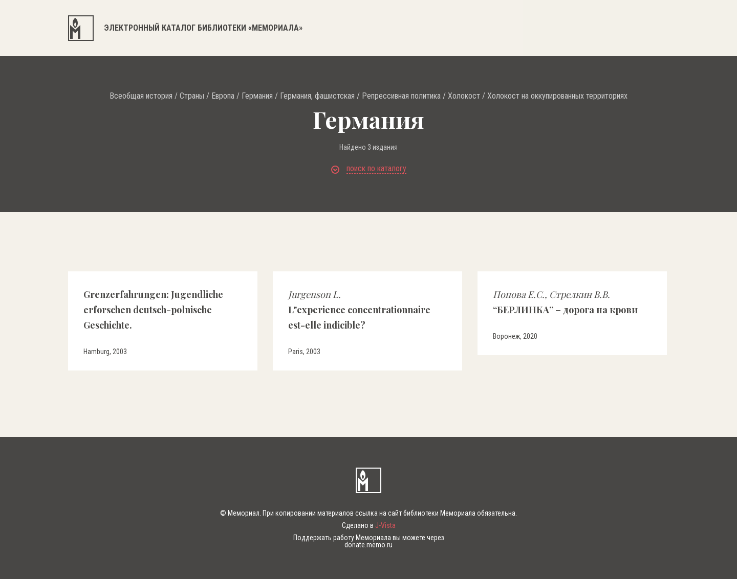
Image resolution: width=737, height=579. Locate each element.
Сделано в (369, 525)
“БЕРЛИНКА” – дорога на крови (565, 302)
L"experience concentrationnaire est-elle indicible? (359, 309)
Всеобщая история (141, 96)
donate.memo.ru (368, 544)
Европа (222, 96)
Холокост (464, 96)
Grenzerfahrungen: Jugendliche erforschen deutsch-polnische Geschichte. (153, 309)
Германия (257, 96)
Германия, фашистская (317, 96)
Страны (192, 96)
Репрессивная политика (401, 96)
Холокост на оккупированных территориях (557, 96)
